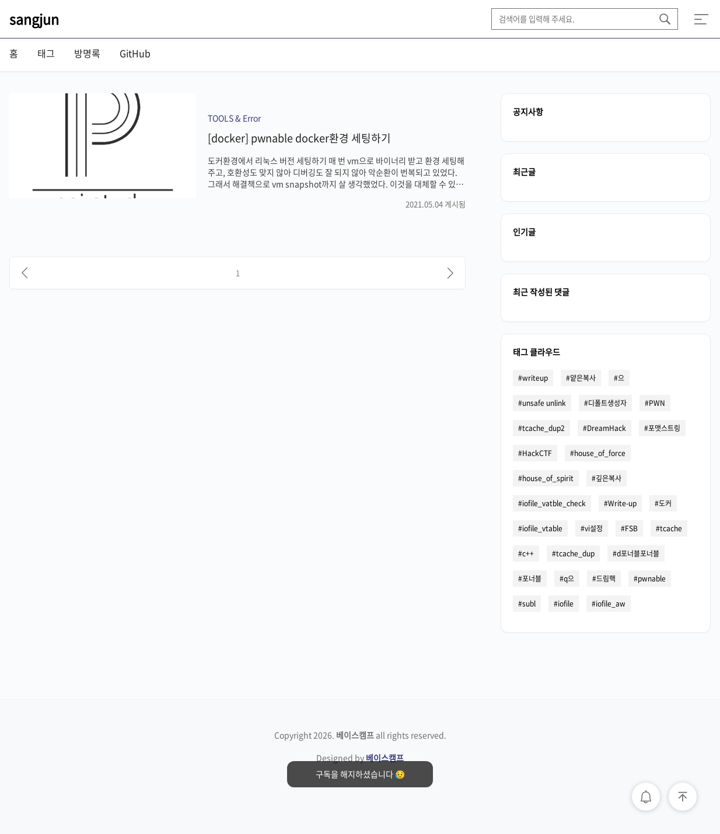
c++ (528, 553)
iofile (566, 603)
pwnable (652, 578)
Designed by (360, 757)
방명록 (87, 53)
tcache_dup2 (543, 428)
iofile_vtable (542, 528)
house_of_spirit (548, 478)
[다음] (450, 273)
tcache (671, 528)
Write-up (622, 503)
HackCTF (537, 453)
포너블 (531, 578)
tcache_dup (575, 553)
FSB (631, 528)
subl (529, 603)
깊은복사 (608, 478)
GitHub (135, 53)
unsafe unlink (544, 403)
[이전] (24, 273)
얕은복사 (583, 378)
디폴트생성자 (607, 403)
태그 (46, 53)
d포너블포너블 (638, 553)
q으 (569, 578)
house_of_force (599, 453)
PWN (657, 403)
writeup (535, 378)
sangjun (34, 19)
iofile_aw (610, 603)
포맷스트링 (664, 428)
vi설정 (594, 528)
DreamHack (606, 428)
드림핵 (606, 578)
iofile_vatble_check (554, 503)
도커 (665, 503)
